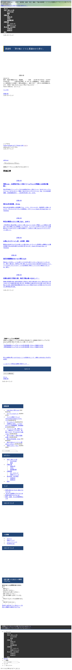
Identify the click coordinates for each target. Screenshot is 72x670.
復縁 (11, 463)
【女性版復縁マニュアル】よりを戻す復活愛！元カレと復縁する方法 (23, 345)
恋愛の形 (5, 93)
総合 (8, 481)
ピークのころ (11, 422)
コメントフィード (12, 542)
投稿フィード (11, 540)
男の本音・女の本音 (12, 476)
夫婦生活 (12, 478)
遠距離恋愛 (13, 469)
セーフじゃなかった (12, 413)
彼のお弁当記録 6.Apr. (13, 439)
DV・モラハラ (14, 473)
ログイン (9, 538)
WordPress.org (10, 543)
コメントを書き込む (8, 373)
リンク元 (5, 90)
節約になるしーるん (12, 445)
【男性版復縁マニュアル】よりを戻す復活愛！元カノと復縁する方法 (23, 347)
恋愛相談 (9, 471)
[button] (19, 662)
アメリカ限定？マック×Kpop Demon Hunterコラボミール (13, 418)
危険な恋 (12, 466)
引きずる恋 (13, 461)
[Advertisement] (27, 40)
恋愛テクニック (14, 474)
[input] (9, 451)
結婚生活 (12, 479)
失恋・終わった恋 (12, 459)
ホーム (9, 633)
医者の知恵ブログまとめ (12, 495)
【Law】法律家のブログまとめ (14, 493)
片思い (12, 468)
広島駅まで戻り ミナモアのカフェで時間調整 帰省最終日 (14, 425)
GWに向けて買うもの (13, 410)
